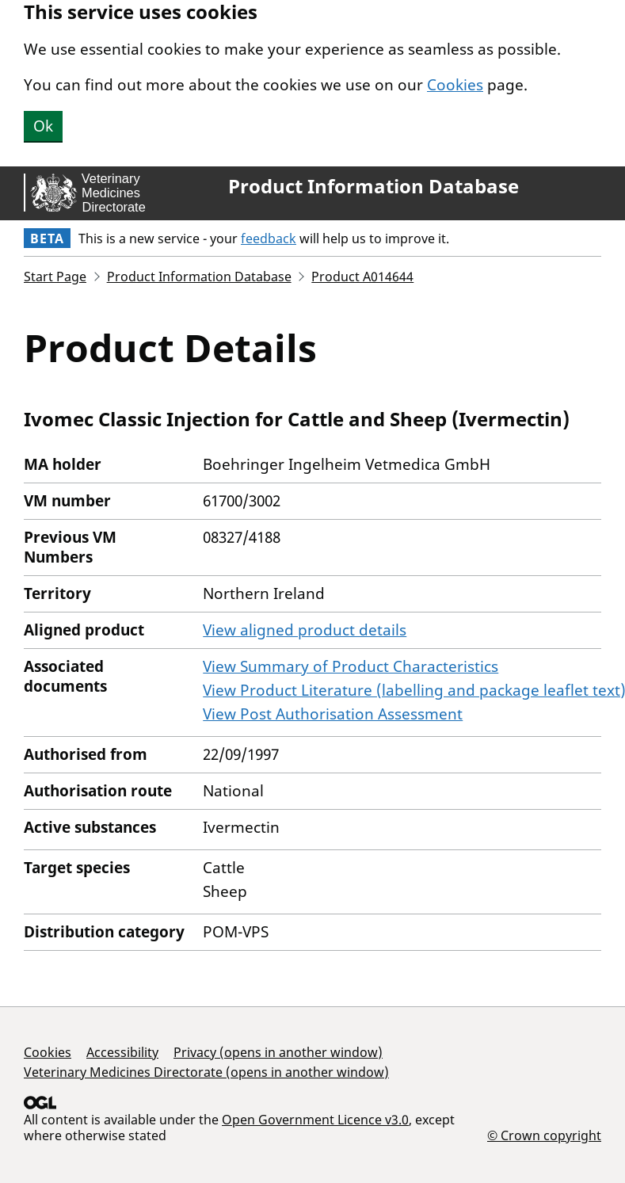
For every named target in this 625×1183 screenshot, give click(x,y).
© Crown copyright (544, 1135)
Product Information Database (373, 186)
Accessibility (122, 1052)
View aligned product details (304, 630)
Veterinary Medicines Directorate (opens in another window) (206, 1072)
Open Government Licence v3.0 (315, 1119)
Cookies (455, 84)
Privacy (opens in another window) (278, 1052)
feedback (268, 238)
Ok (43, 126)
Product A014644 (362, 276)
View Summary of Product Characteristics (350, 666)
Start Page (55, 276)
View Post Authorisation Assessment (333, 714)
